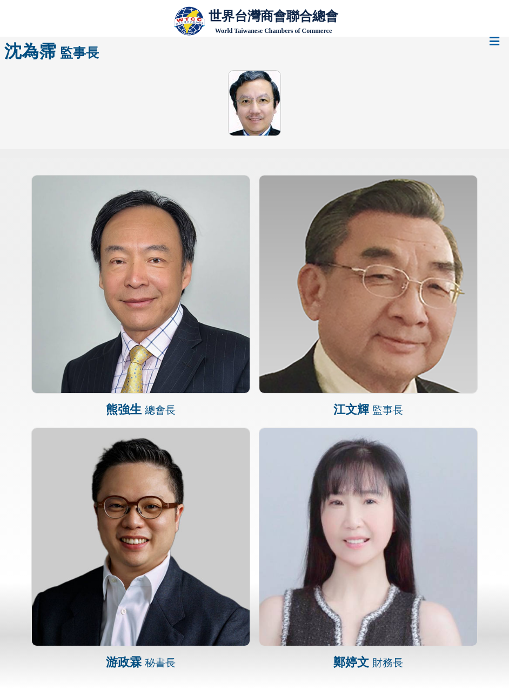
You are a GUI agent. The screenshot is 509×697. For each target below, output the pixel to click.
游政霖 (141, 662)
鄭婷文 (368, 662)
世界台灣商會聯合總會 (273, 16)
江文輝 (368, 409)
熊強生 (141, 409)
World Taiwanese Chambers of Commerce (273, 31)
